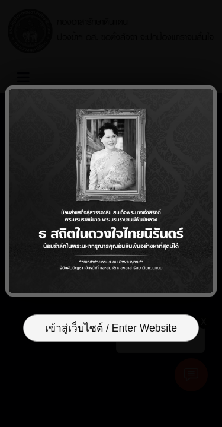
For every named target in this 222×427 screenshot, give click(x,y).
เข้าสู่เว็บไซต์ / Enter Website (111, 328)
